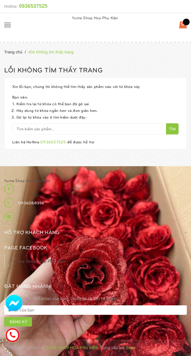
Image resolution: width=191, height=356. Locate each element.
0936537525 (33, 6)
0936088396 (31, 202)
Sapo (130, 347)
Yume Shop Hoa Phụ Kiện (95, 17)
